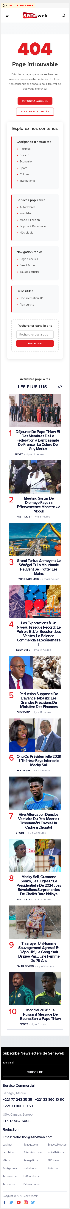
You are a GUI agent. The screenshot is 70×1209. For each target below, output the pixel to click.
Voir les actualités (35, 111)
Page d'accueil (29, 259)
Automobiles (27, 207)
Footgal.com (10, 1168)
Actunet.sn (9, 1184)
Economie (23, 650)
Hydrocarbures (27, 579)
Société (24, 155)
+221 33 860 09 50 (18, 1107)
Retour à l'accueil (35, 100)
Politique (25, 149)
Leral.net (7, 1144)
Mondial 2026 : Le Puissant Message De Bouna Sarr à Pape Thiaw (40, 1014)
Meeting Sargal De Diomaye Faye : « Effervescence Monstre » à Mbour (38, 504)
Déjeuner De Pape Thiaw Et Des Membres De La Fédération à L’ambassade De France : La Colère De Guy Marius (38, 440)
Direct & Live (27, 265)
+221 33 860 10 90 (49, 1100)
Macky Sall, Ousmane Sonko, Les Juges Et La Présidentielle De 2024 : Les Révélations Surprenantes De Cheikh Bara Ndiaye (39, 885)
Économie (26, 161)
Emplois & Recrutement (34, 226)
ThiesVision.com (33, 1152)
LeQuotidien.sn (32, 1176)
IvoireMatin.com (57, 1152)
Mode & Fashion (30, 220)
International (27, 181)
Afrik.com (53, 1168)
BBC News (53, 1160)
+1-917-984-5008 (16, 1121)
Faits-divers (25, 966)
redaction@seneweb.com (32, 1137)
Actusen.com (10, 1176)
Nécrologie (26, 232)
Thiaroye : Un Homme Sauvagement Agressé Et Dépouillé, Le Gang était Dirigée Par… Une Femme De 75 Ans (39, 952)
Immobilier (26, 213)
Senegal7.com (31, 1160)
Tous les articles (30, 272)
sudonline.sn (30, 1168)
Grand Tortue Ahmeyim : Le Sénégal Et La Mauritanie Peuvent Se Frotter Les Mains (39, 567)
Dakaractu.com (32, 1184)
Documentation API (31, 298)
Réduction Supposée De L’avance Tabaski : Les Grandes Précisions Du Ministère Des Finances (38, 700)
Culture (24, 174)
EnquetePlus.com (57, 1144)
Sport (23, 168)
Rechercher (35, 343)
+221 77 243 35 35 (17, 1100)
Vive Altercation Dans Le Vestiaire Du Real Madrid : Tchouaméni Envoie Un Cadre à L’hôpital (38, 821)
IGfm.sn (7, 1160)
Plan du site (27, 304)
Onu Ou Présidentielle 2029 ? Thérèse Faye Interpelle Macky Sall (39, 760)
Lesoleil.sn (8, 1152)
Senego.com (31, 1144)
